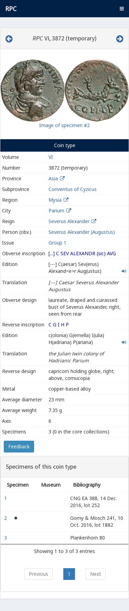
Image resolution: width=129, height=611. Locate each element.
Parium (56, 210)
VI (51, 157)
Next (95, 574)
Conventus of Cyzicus (73, 189)
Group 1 (57, 242)
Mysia (55, 200)
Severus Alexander (69, 221)
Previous (38, 574)
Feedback (19, 446)
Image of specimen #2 (64, 125)
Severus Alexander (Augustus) (82, 232)
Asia (53, 178)
